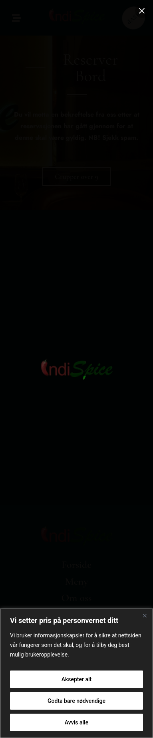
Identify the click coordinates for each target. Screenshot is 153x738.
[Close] (144, 615)
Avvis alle (76, 722)
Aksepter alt (77, 679)
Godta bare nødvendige (76, 701)
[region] (76, 673)
